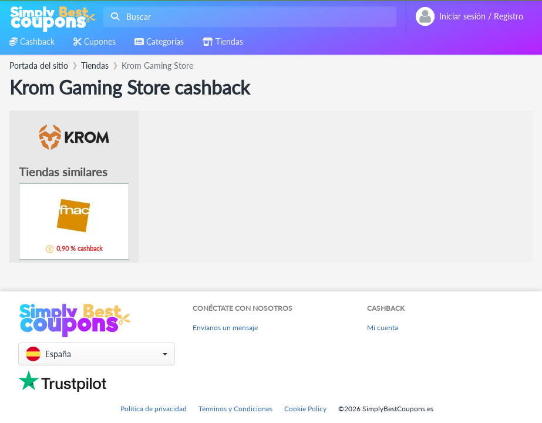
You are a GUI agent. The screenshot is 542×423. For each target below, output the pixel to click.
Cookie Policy (305, 408)
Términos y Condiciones (235, 408)
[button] (96, 354)
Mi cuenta (382, 327)
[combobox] (247, 16)
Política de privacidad (153, 408)
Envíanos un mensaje (225, 327)
